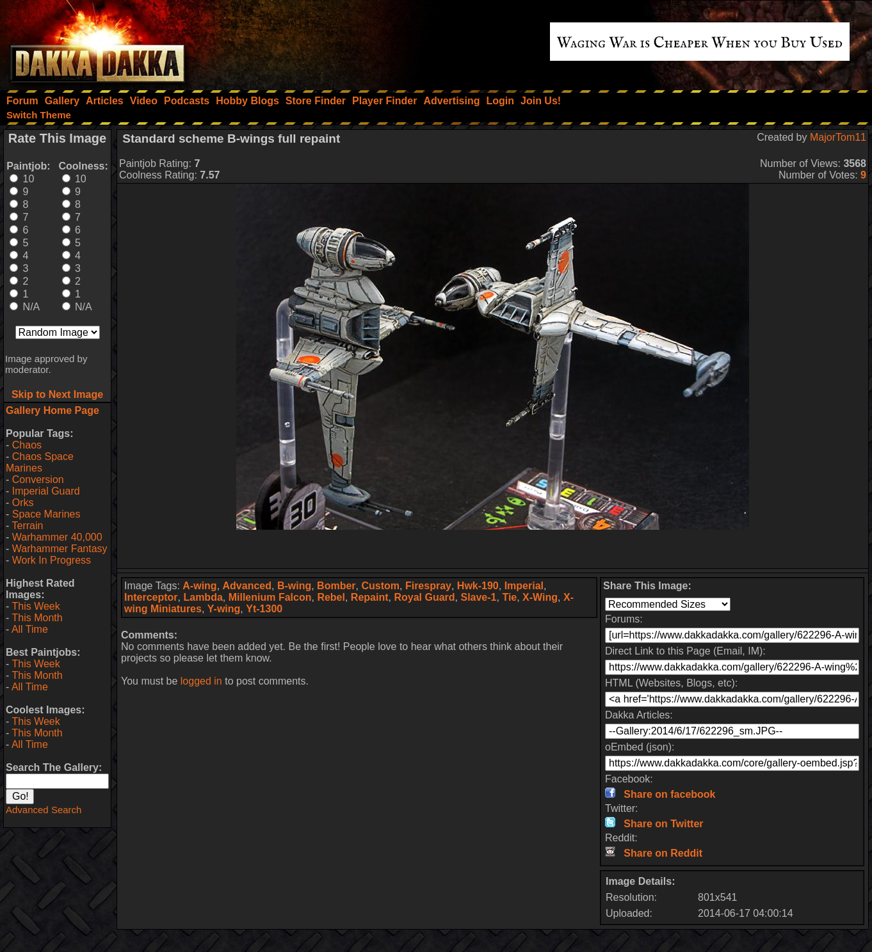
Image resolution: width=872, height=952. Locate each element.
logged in (201, 681)
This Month (37, 617)
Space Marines (46, 514)
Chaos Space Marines (40, 462)
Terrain (27, 525)
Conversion (38, 479)
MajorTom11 (838, 137)
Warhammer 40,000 (57, 537)
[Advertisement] (493, 549)
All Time (30, 629)
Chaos (27, 445)
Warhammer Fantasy (60, 548)
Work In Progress (51, 560)
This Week (36, 606)
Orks (23, 502)
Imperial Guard (46, 491)
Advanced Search (43, 809)
